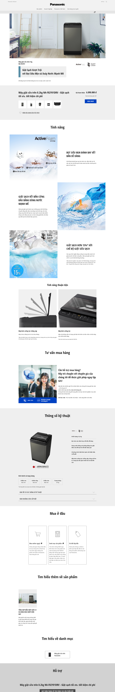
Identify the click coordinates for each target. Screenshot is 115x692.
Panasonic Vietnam (12, 1)
